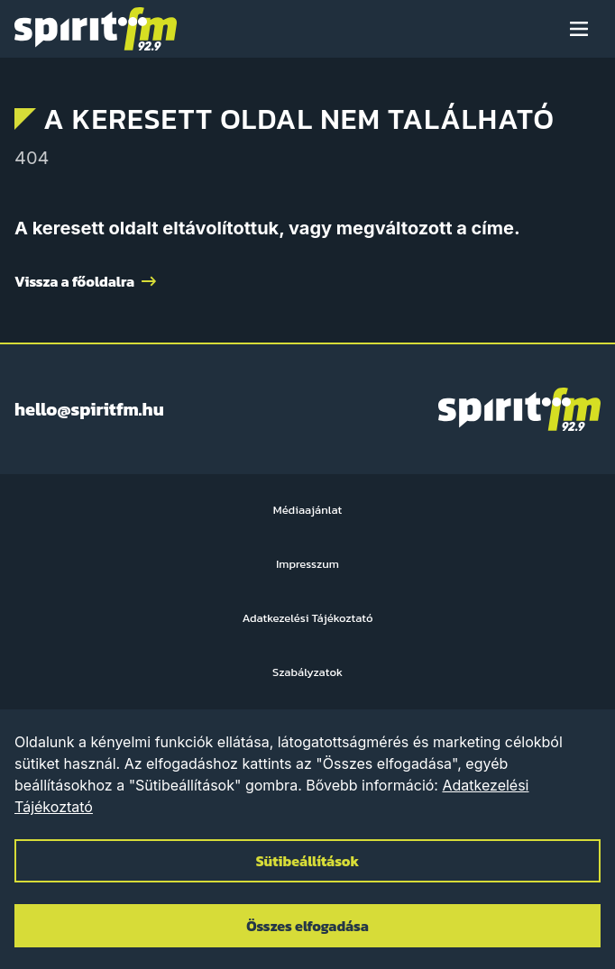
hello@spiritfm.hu (89, 409)
